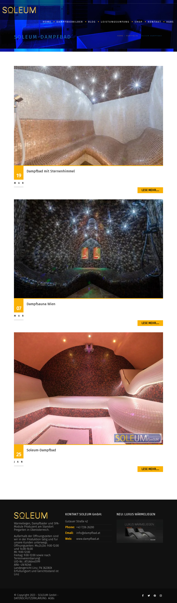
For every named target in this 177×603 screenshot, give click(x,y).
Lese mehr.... (150, 190)
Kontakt (154, 21)
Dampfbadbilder (69, 21)
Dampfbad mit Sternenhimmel (51, 171)
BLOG (92, 21)
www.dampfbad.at (87, 539)
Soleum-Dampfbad (41, 450)
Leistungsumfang (115, 21)
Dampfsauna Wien (41, 304)
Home (120, 36)
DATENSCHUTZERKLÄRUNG (30, 598)
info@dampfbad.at (88, 533)
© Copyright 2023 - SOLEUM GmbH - (36, 595)
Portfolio (132, 36)
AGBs (170, 21)
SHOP (139, 21)
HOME (47, 21)
